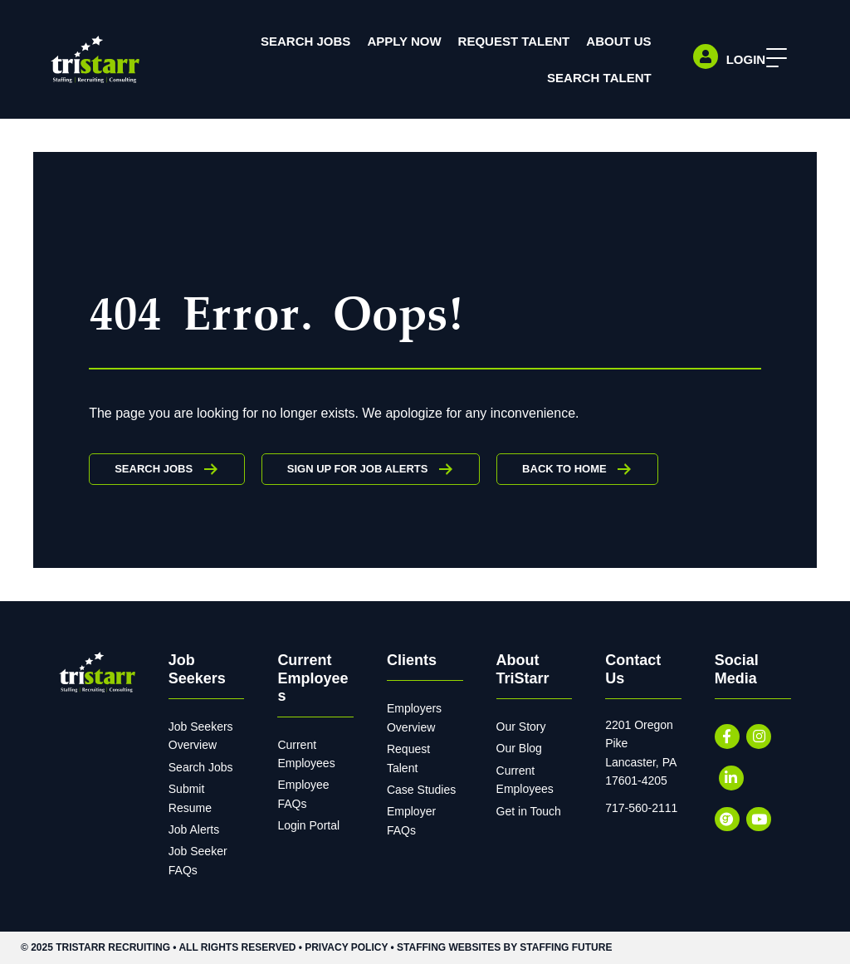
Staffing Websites (449, 947)
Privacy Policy (346, 947)
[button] (772, 58)
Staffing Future (566, 947)
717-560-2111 (641, 808)
